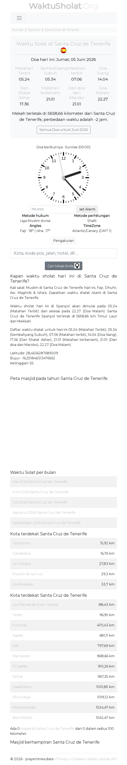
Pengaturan (63, 241)
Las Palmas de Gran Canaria (35, 605)
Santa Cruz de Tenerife (62, 30)
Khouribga (21, 697)
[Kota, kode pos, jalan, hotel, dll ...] (63, 253)
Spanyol (34, 30)
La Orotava (22, 564)
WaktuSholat (55, 6)
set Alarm (87, 209)
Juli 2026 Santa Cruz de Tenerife (40, 502)
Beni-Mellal (22, 718)
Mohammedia (24, 707)
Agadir (18, 635)
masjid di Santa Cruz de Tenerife (47, 729)
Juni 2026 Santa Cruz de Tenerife (41, 492)
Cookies (78, 759)
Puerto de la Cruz (28, 574)
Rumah (17, 30)
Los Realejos (23, 584)
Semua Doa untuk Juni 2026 (63, 130)
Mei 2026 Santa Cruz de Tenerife (40, 482)
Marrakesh (21, 656)
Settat (18, 677)
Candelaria (21, 553)
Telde (17, 615)
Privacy (63, 759)
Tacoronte (21, 543)
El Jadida (20, 666)
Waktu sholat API (102, 759)
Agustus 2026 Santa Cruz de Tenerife (44, 513)
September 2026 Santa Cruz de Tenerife (47, 523)
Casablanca (22, 687)
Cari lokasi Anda (64, 265)
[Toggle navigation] (19, 18)
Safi (16, 646)
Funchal (20, 625)
